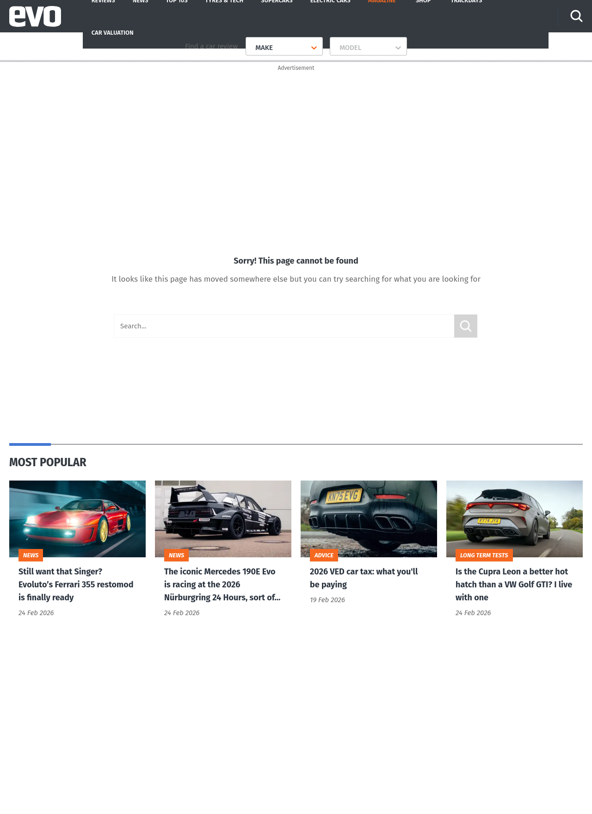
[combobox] (252, 47)
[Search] (577, 16)
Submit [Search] (465, 328)
